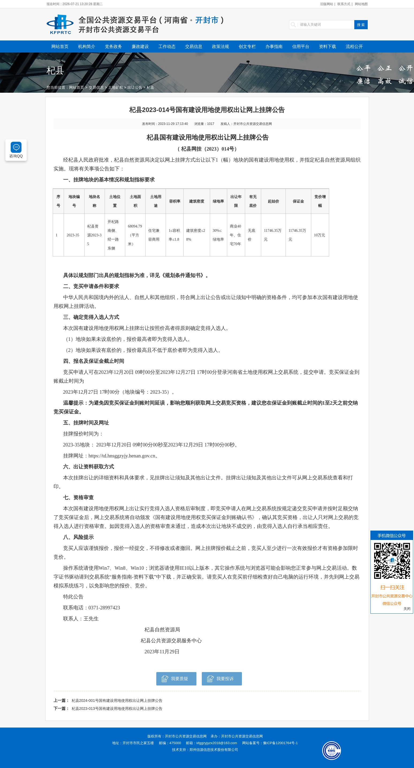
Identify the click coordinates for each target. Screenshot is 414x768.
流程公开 (354, 46)
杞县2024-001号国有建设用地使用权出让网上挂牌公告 (117, 700)
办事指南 (274, 46)
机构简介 (86, 46)
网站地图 (361, 4)
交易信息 (193, 46)
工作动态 (167, 46)
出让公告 (134, 87)
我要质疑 (175, 680)
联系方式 (343, 4)
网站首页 (60, 46)
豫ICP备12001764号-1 (280, 743)
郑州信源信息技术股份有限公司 (213, 750)
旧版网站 (326, 4)
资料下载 (327, 46)
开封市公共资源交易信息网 (186, 736)
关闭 (407, 609)
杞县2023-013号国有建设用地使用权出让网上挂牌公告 (117, 708)
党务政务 (113, 46)
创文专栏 (247, 46)
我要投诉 (220, 680)
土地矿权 (115, 87)
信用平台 (300, 46)
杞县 (150, 87)
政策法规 (220, 46)
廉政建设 (140, 46)
